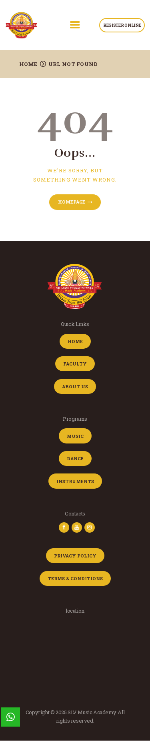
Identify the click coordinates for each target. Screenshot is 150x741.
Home (28, 64)
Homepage (71, 202)
